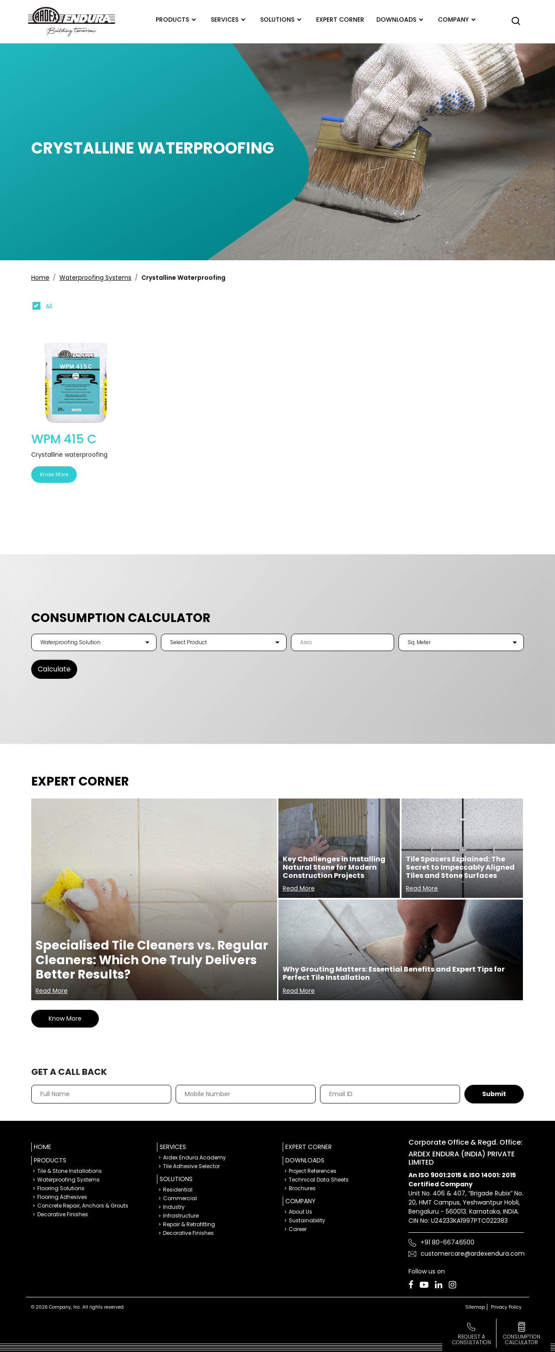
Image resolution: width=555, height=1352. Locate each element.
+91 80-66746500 (447, 1242)
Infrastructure (181, 1215)
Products (172, 19)
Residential (178, 1189)
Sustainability (307, 1220)
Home (40, 277)
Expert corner (340, 19)
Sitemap (475, 1307)
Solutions (277, 19)
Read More (52, 990)
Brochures (302, 1188)
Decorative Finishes (62, 1214)
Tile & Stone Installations (69, 1171)
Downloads (396, 19)
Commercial (180, 1198)
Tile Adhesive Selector (191, 1166)
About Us (300, 1211)
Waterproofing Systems (95, 277)
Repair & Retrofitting (189, 1224)
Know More (54, 474)
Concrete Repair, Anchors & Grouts (82, 1205)
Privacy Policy (506, 1307)
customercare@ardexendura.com (473, 1253)
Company (453, 19)
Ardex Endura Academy (194, 1157)
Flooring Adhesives (62, 1197)
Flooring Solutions (61, 1188)
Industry (174, 1207)
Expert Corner (308, 1146)
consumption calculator (521, 1339)
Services (224, 19)
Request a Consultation (471, 1339)
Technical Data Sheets (319, 1179)
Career (298, 1229)
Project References (312, 1171)
